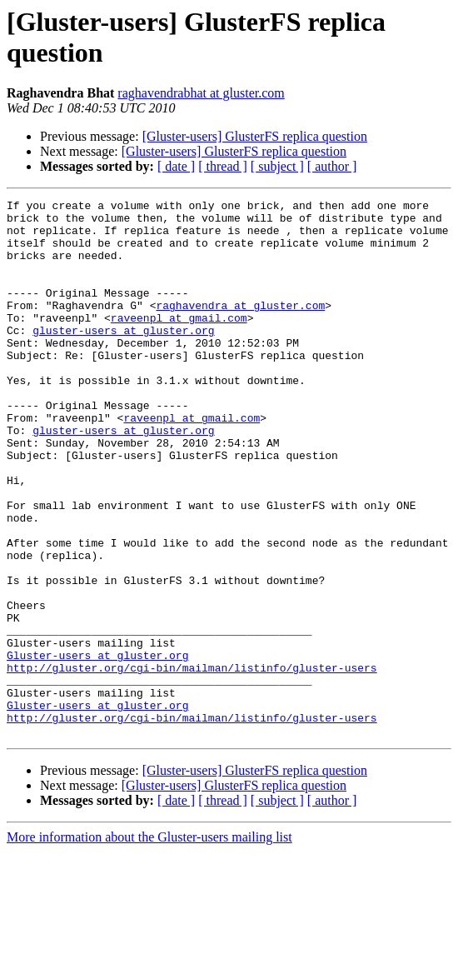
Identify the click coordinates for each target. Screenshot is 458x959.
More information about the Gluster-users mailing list (149, 944)
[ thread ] (222, 166)
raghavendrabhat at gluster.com (200, 93)
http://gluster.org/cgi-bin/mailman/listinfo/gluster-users (192, 762)
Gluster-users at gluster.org (97, 747)
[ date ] (176, 166)
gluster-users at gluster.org (123, 357)
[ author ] (332, 166)
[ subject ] (277, 166)
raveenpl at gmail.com (179, 342)
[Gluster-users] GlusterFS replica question (254, 136)
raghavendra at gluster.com (240, 327)
